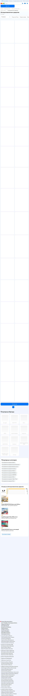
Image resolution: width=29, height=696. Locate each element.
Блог (14, 695)
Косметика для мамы (15, 8)
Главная (2, 8)
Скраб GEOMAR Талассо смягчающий (10, 638)
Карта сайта (14, 669)
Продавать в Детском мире (14, 657)
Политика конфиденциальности (14, 663)
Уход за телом (3, 10)
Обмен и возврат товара (14, 659)
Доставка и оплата (14, 656)
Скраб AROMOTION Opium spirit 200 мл (10, 613)
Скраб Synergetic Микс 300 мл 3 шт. (9, 625)
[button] (8, 6)
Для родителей (7, 8)
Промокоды (14, 662)
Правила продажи (14, 660)
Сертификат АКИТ (14, 666)
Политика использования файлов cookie (14, 665)
